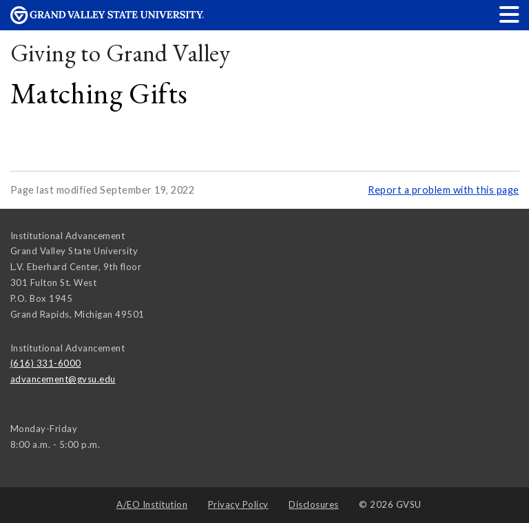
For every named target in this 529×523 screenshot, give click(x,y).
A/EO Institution (151, 504)
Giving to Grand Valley (120, 52)
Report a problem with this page (443, 190)
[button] (509, 14)
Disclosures (314, 504)
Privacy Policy (238, 504)
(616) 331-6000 (45, 363)
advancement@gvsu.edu (63, 378)
